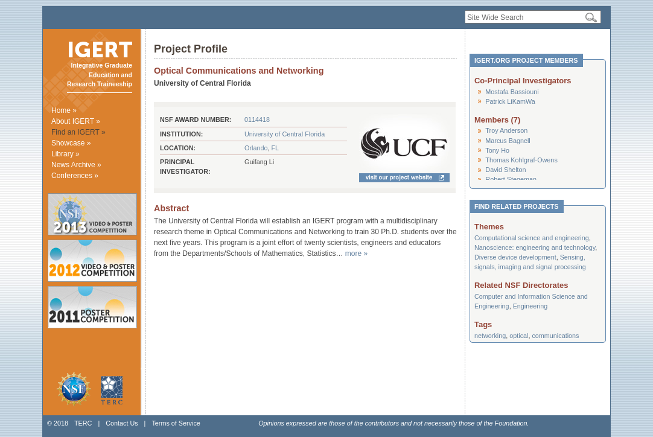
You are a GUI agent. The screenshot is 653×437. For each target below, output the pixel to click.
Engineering (530, 306)
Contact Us (122, 423)
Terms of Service (175, 423)
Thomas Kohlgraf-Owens (521, 160)
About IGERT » (75, 121)
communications (555, 335)
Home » (64, 110)
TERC (83, 423)
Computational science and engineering (531, 237)
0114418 (257, 119)
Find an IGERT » (78, 132)
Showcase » (71, 143)
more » (356, 253)
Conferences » (74, 175)
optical (518, 335)
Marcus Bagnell (507, 140)
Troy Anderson (506, 130)
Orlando (255, 148)
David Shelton (505, 169)
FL (275, 148)
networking (490, 335)
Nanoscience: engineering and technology (534, 247)
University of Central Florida (284, 134)
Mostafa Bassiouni (511, 91)
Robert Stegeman (511, 179)
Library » (65, 154)
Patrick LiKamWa (510, 101)
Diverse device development (515, 257)
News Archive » (76, 165)
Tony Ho (497, 150)
